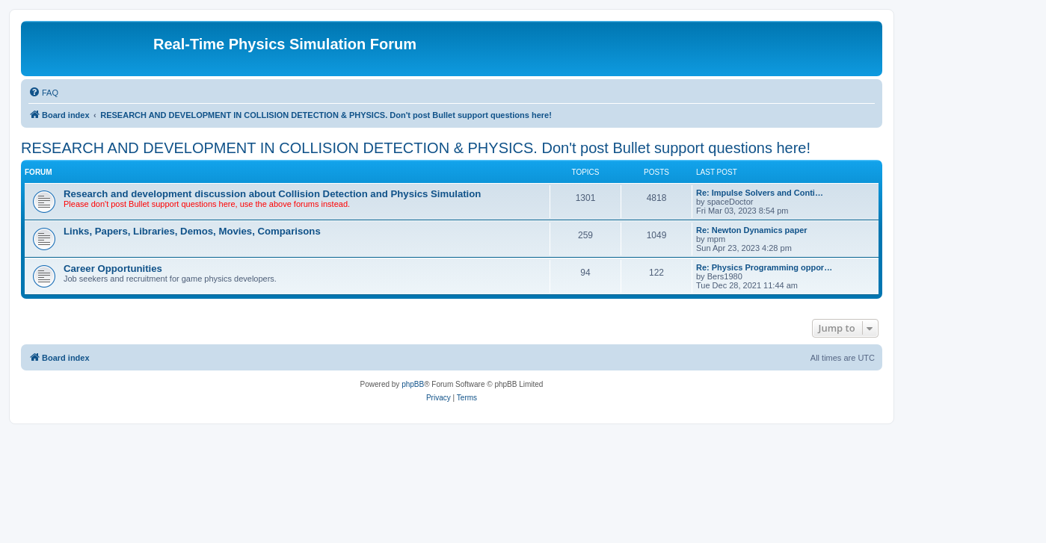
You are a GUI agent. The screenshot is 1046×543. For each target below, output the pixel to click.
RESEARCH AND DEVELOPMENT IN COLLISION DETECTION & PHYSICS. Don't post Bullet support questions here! (415, 148)
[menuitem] (43, 93)
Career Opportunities (113, 268)
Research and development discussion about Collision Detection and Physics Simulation (272, 193)
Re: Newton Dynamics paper (751, 230)
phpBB (413, 384)
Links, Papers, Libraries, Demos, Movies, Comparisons (192, 231)
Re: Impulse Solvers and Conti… (759, 192)
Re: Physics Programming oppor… (764, 267)
